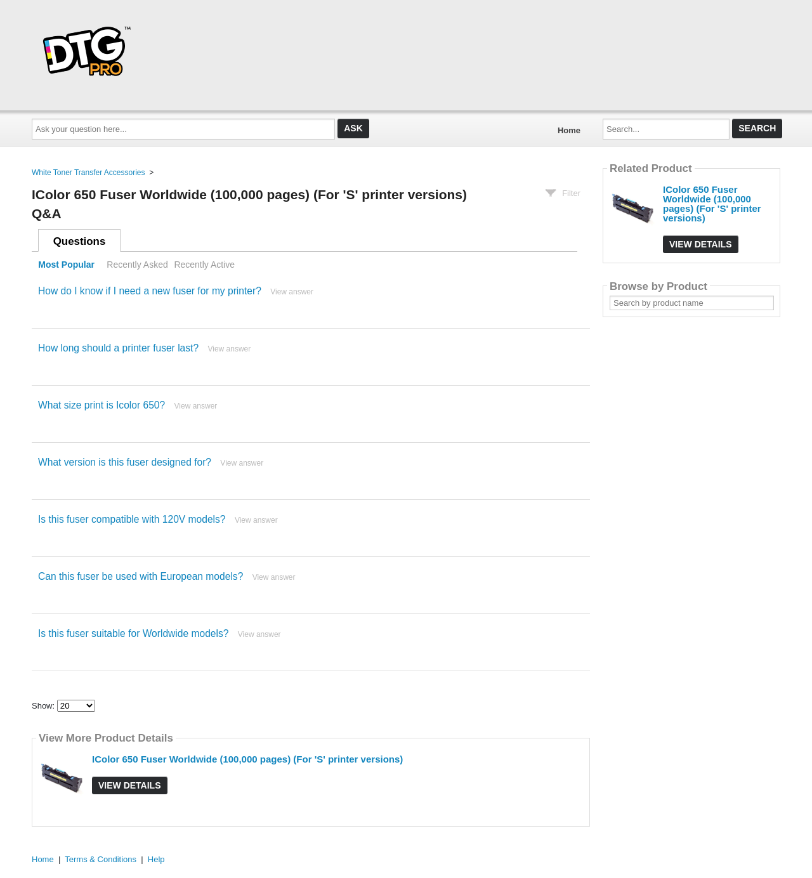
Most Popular (66, 264)
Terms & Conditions (100, 859)
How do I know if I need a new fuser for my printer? (149, 290)
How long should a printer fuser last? (118, 348)
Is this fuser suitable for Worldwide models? (133, 633)
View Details (129, 785)
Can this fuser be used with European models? (140, 576)
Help (156, 859)
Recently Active (204, 264)
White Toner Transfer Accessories (88, 172)
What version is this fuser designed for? (124, 462)
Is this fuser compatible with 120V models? (132, 519)
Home (569, 130)
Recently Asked (137, 264)
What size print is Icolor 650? (101, 405)
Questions (79, 241)
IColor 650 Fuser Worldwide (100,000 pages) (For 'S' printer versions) (247, 759)
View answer (291, 291)
